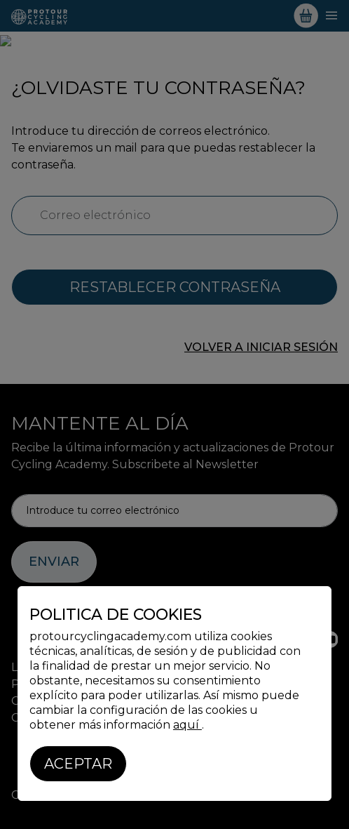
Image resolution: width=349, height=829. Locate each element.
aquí (187, 724)
